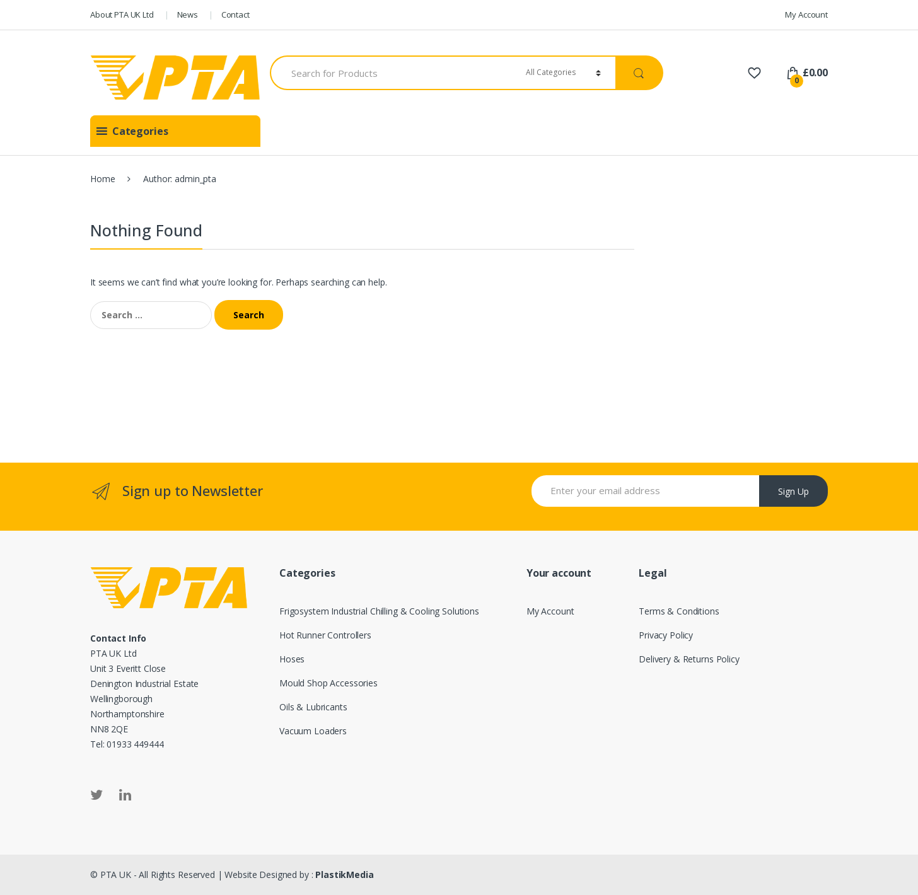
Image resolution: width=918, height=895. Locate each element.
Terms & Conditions (679, 611)
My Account (806, 14)
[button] (140, 131)
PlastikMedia (344, 875)
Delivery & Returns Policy (689, 659)
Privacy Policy (666, 635)
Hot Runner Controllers (325, 635)
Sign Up (793, 491)
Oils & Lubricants (313, 707)
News (187, 14)
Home (102, 179)
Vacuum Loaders (313, 731)
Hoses (292, 659)
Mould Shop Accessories (328, 683)
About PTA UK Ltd (122, 14)
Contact (235, 14)
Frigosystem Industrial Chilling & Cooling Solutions (379, 611)
